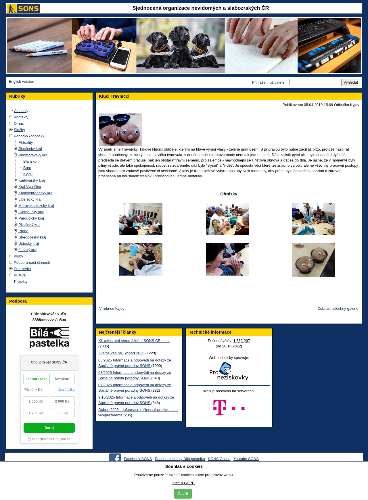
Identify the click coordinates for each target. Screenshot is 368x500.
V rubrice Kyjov (111, 308)
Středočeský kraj (32, 237)
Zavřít (183, 493)
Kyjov (27, 174)
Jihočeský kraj (30, 149)
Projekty (21, 281)
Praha (23, 231)
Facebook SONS (138, 459)
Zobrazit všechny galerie (338, 308)
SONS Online (219, 459)
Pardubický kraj (31, 218)
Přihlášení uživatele (268, 82)
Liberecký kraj (29, 199)
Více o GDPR (183, 483)
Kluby (18, 256)
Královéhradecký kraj (35, 193)
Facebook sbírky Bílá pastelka (180, 459)
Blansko (30, 161)
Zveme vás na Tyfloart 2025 (121, 353)
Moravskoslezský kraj (36, 205)
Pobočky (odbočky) (30, 136)
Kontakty (21, 117)
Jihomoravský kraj (33, 155)
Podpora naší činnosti (32, 262)
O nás (19, 123)
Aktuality (21, 111)
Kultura (20, 275)
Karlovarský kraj (31, 180)
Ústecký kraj (28, 243)
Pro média (22, 269)
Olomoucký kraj (31, 212)
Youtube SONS (246, 459)
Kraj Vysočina (29, 186)
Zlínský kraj (27, 250)
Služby (19, 130)
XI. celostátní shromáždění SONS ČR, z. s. (134, 341)
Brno (27, 168)
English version (21, 81)
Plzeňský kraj (29, 224)
